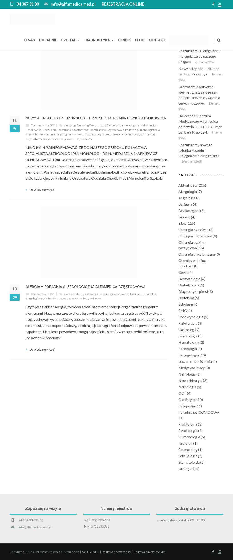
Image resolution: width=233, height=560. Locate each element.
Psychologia (188, 430)
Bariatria (185, 204)
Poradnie (48, 40)
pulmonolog (132, 134)
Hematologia (188, 342)
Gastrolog (186, 329)
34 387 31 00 (27, 4)
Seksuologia (187, 456)
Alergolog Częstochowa (91, 125)
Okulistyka (187, 399)
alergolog (70, 125)
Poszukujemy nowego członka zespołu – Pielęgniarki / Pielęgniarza (198, 150)
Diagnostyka (99, 40)
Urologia (185, 468)
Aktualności (187, 185)
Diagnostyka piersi (193, 291)
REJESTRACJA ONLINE (123, 4)
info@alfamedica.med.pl (73, 4)
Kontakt (156, 40)
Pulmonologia (189, 437)
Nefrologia (187, 374)
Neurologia (187, 387)
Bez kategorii (189, 210)
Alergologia (187, 191)
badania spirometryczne (114, 294)
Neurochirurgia (190, 380)
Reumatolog (188, 449)
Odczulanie (49, 130)
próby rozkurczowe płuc (109, 134)
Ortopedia (186, 406)
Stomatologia (189, 462)
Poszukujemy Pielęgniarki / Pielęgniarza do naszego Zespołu (199, 56)
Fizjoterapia (187, 323)
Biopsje (184, 217)
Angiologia (186, 198)
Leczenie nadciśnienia (195, 361)
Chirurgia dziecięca (193, 229)
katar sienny (137, 294)
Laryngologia (188, 355)
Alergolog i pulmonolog (120, 125)
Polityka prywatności (116, 552)
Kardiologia (187, 348)
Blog (139, 40)
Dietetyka (186, 298)
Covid (183, 272)
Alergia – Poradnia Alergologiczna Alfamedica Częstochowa (85, 286)
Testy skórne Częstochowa (75, 139)
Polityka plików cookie (149, 552)
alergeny (69, 294)
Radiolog (185, 443)
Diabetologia (188, 285)
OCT (182, 393)
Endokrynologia (190, 317)
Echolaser (186, 304)
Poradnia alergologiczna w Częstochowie (68, 134)
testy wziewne (92, 298)
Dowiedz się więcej (42, 190)
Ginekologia (188, 336)
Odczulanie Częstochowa (73, 130)
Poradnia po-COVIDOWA (198, 412)
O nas (29, 40)
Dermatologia (189, 278)
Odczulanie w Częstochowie (107, 130)
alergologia (92, 294)
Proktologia (187, 424)
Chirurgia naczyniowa (195, 236)
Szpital (70, 40)
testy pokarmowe (55, 298)
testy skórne (50, 139)
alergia (80, 294)
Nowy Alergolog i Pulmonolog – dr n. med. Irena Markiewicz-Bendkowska (95, 118)
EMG (182, 310)
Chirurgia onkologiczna (196, 254)
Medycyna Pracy (191, 368)
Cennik (124, 40)
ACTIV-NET (90, 552)
